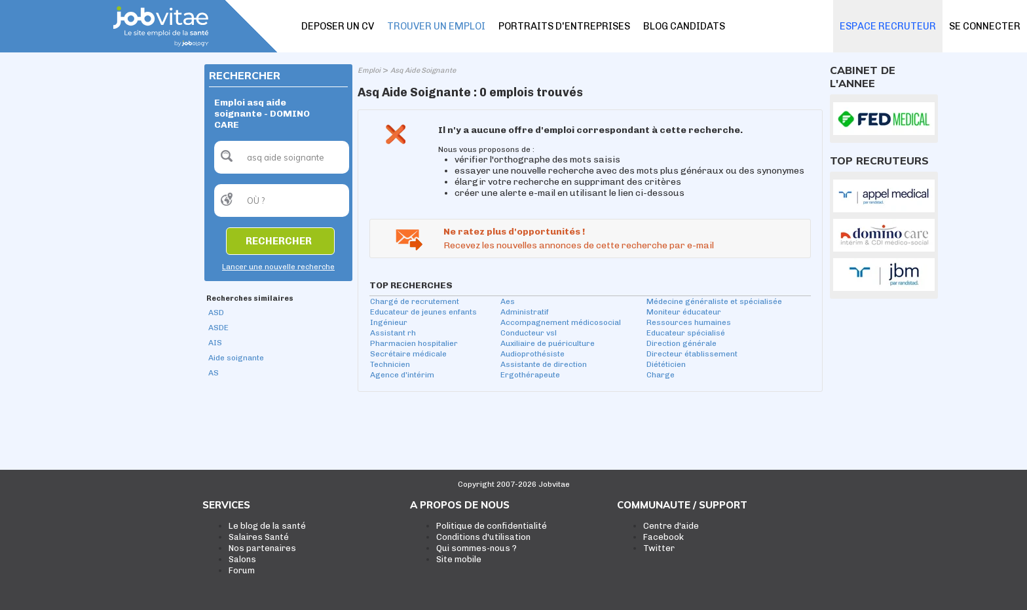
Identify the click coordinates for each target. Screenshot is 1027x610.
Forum (242, 570)
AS (213, 372)
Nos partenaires (262, 548)
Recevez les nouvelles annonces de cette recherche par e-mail (578, 245)
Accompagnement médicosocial (560, 322)
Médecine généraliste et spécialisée (714, 301)
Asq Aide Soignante (423, 70)
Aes (507, 301)
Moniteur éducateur (683, 311)
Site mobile (458, 559)
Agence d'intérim (402, 374)
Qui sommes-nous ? (476, 548)
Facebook (663, 537)
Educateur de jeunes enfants (423, 311)
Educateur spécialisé (685, 332)
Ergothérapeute (530, 374)
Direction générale (681, 343)
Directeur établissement (692, 353)
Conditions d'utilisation (483, 537)
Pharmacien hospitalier (414, 343)
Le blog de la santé (267, 526)
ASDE (218, 327)
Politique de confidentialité (491, 526)
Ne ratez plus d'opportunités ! (514, 231)
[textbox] (281, 157)
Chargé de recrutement (414, 301)
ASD (216, 312)
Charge (660, 374)
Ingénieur (388, 322)
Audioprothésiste (532, 353)
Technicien (390, 364)
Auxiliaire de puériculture (547, 343)
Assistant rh (393, 332)
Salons (242, 559)
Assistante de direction (543, 364)
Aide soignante (236, 357)
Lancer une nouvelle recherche (278, 267)
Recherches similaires (249, 298)
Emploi (369, 70)
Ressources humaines (688, 322)
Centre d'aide (671, 526)
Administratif (524, 311)
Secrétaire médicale (408, 353)
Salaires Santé (259, 537)
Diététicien (666, 364)
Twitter (659, 548)
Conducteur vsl (528, 332)
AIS (215, 342)
